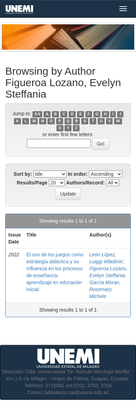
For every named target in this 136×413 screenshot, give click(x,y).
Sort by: (23, 174)
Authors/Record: (85, 182)
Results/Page (32, 182)
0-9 (37, 114)
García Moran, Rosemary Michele (104, 289)
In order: (78, 174)
